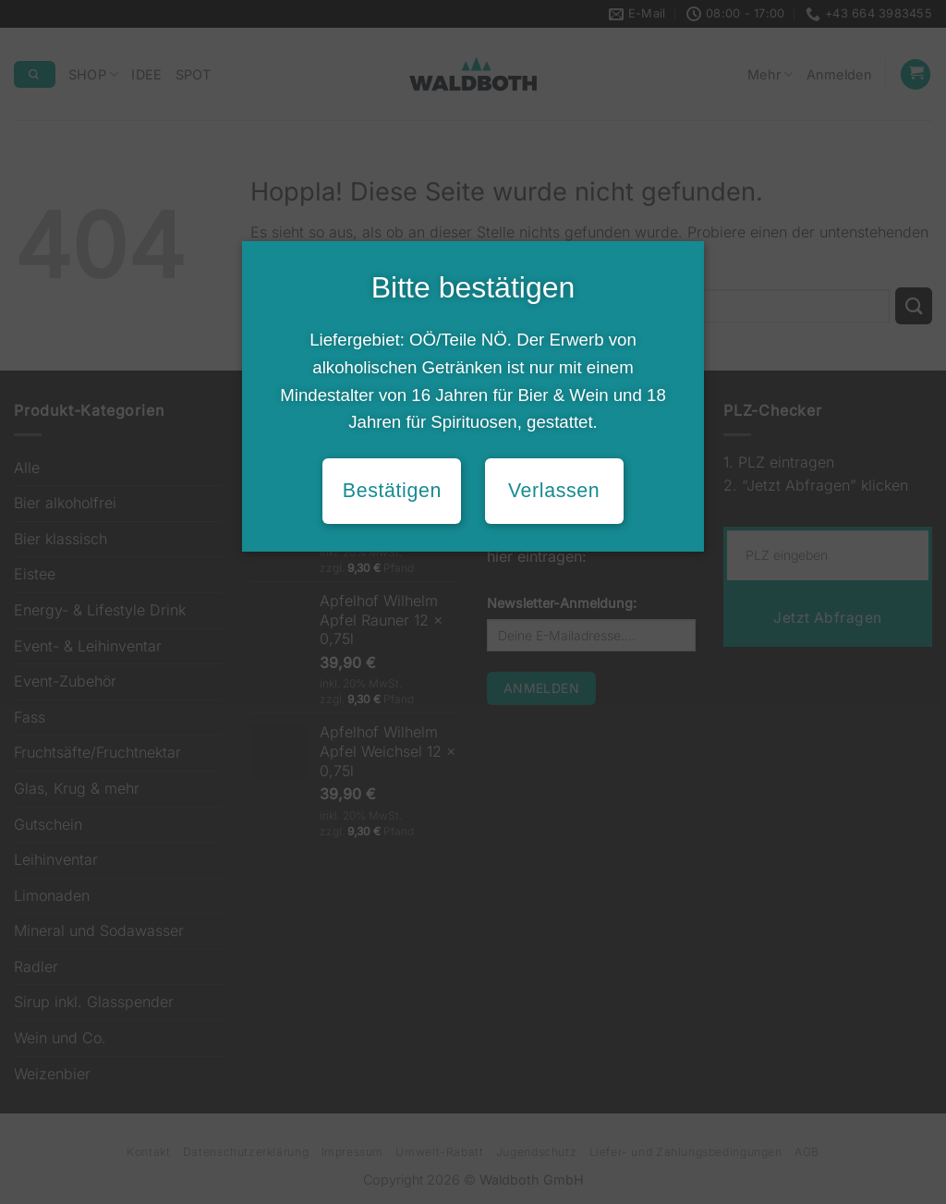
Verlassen (554, 491)
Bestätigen (392, 491)
